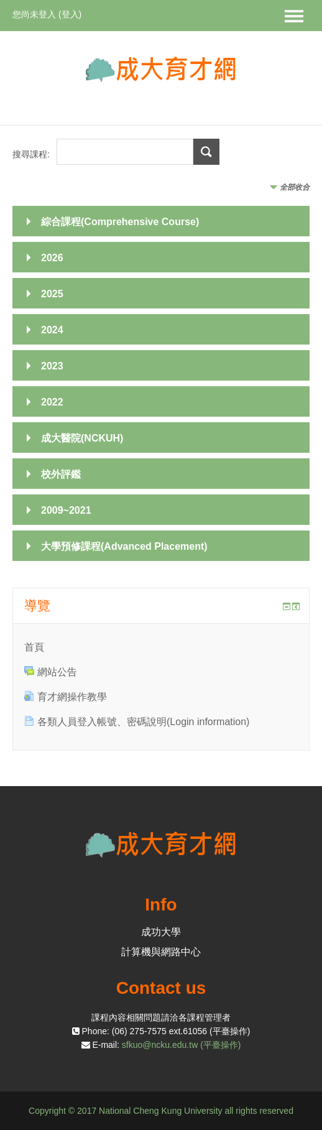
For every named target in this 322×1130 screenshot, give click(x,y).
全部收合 (295, 187)
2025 (52, 294)
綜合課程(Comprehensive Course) (120, 221)
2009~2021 (66, 510)
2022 (52, 402)
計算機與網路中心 (161, 952)
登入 (70, 14)
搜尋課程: (32, 154)
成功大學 (161, 932)
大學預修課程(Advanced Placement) (124, 546)
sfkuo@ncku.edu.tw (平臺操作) (181, 1045)
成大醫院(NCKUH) (82, 438)
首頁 (34, 647)
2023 (52, 366)
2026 (52, 257)
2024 (52, 330)
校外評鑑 (61, 474)
